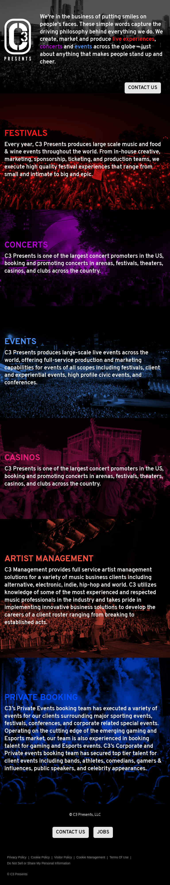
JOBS (103, 832)
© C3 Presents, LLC (85, 815)
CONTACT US (142, 88)
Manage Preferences (90, 857)
